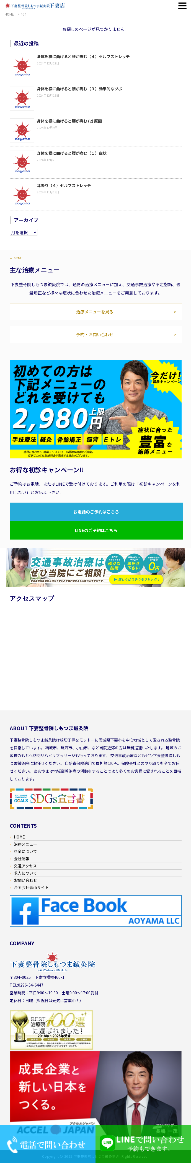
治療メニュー (25, 844)
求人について (25, 873)
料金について (25, 851)
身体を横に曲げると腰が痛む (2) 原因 (69, 121)
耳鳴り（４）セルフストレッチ (64, 185)
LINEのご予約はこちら (96, 530)
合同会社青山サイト (31, 887)
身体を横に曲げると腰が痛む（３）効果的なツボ (79, 88)
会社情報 (21, 858)
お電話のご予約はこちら (96, 512)
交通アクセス (25, 865)
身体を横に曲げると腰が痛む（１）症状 (72, 153)
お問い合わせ (25, 880)
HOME (19, 837)
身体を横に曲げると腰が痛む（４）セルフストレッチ (83, 56)
